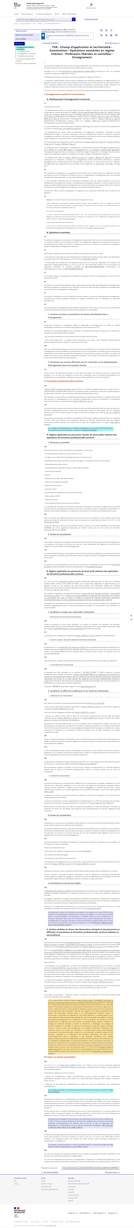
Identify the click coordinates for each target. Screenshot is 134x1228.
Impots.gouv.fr (72, 1198)
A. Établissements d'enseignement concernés (27, 52)
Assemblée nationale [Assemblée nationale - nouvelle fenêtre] (73, 1181)
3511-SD (85, 672)
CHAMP (40, 23)
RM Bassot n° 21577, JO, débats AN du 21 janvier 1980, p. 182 (80, 1146)
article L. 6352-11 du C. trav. (84, 712)
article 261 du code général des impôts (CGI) (78, 71)
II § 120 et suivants (70, 219)
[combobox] (44, 19)
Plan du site (45, 1222)
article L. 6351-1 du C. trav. (90, 707)
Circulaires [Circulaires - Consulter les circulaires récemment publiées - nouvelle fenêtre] (70, 1186)
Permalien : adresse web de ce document (111, 30)
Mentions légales (35, 1222)
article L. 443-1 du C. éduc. (100, 117)
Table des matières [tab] (21, 31)
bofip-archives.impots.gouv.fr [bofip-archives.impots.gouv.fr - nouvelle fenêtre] (48, 1189)
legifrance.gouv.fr (98, 1213)
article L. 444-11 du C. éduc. (99, 157)
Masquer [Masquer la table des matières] (20, 44)
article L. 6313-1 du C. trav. (85, 864)
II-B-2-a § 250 (49, 792)
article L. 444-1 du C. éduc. (74, 157)
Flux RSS (43, 1181)
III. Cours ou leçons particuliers (26, 63)
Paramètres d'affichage (74, 1222)
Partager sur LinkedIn (111, 35)
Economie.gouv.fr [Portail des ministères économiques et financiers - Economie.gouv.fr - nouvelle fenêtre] (72, 1195)
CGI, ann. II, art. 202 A (94, 703)
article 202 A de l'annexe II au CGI (95, 593)
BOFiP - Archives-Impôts (69, 14)
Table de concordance (47, 1184)
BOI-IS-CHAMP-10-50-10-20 (74, 269)
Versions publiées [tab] (21, 39)
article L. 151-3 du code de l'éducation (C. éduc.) (88, 112)
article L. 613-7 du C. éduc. (94, 142)
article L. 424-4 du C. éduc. (86, 114)
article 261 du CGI (89, 259)
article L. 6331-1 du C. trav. (82, 401)
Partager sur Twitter (106, 35)
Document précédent (50, 43)
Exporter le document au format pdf (101, 30)
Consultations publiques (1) (44, 14)
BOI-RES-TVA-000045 (90, 430)
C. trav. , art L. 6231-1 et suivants (68, 129)
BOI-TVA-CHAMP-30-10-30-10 (94, 267)
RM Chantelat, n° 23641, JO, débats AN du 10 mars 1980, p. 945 (80, 1126)
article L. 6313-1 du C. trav (92, 718)
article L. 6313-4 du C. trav (102, 982)
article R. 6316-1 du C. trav (61, 968)
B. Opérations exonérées (26, 56)
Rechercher (74, 19)
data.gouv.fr (112, 1213)
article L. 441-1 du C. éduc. (96, 228)
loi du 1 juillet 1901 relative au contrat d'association (66, 629)
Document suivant (111, 43)
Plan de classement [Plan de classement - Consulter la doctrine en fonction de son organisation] (27, 14)
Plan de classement (25, 23)
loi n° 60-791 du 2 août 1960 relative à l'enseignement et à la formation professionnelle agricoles (81, 150)
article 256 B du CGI (93, 567)
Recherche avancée (91, 19)
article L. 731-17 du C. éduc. (96, 121)
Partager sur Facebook (101, 35)
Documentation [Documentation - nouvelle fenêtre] (45, 1186)
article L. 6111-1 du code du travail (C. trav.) (60, 389)
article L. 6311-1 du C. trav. (67, 718)
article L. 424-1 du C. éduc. (64, 114)
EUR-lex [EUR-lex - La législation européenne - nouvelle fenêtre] (70, 1192)
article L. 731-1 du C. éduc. (108, 119)
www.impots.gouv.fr (87, 686)
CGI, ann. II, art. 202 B (87, 764)
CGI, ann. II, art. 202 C (103, 803)
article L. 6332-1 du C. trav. (84, 636)
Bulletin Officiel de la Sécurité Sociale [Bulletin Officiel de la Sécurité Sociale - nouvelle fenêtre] (77, 1184)
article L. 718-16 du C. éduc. (64, 144)
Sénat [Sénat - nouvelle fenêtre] (69, 1201)
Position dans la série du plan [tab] (24, 35)
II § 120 (68, 877)
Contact (16, 1184)
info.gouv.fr (72, 1213)
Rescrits (57, 14)
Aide (15, 1181)
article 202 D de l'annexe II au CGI (56, 891)
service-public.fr (84, 1213)
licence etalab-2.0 (50, 1225)
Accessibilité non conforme (21, 1222)
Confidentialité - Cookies (57, 1222)
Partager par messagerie (116, 35)
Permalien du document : (49, 1168)
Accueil (16, 14)
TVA (34, 23)
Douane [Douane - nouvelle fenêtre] (70, 1189)
